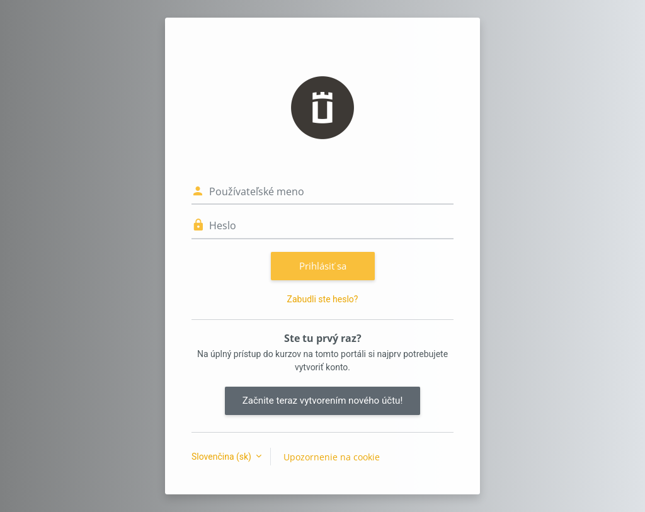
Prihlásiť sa (322, 265)
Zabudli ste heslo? (322, 299)
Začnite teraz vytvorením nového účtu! (323, 400)
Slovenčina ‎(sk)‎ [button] (222, 457)
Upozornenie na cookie (331, 457)
